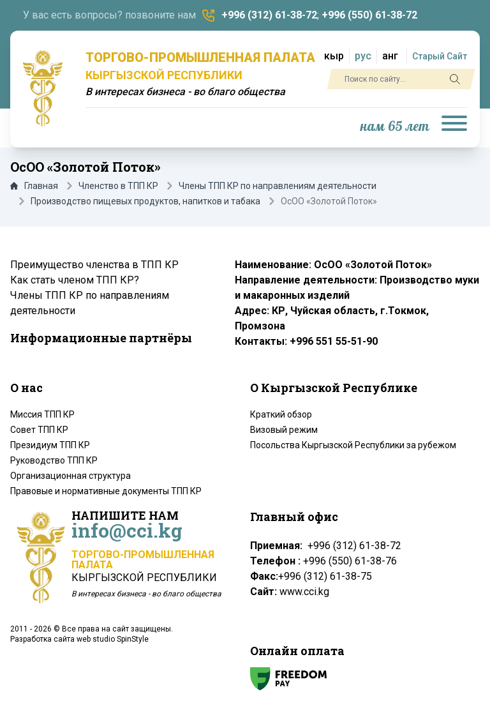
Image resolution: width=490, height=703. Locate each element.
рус (363, 56)
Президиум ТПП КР (50, 445)
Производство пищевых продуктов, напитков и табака (145, 201)
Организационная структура (70, 476)
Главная (34, 186)
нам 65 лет (394, 126)
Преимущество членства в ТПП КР (94, 265)
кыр (334, 56)
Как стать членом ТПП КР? (74, 280)
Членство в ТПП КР (118, 186)
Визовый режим (284, 430)
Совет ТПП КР (39, 430)
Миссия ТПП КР (42, 414)
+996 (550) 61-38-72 (369, 15)
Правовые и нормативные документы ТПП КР (106, 491)
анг (390, 56)
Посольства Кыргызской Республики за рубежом (353, 445)
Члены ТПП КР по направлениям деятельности (277, 186)
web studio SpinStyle (113, 639)
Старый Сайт (439, 56)
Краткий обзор (281, 414)
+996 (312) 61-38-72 (269, 15)
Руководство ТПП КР (54, 460)
